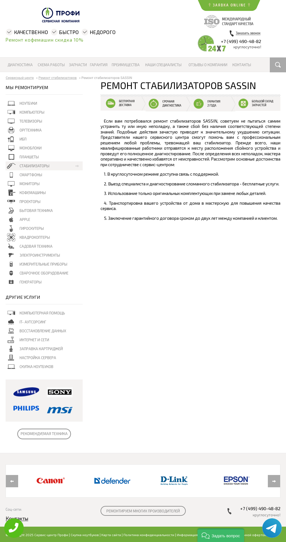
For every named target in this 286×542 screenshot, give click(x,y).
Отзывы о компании (208, 65)
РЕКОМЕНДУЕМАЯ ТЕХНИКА (44, 433)
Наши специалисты (163, 65)
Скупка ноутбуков (85, 535)
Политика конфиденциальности (148, 535)
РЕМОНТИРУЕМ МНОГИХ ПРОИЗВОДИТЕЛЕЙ (143, 511)
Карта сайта (111, 535)
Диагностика (20, 65)
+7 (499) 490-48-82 (241, 41)
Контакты (241, 65)
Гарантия (99, 65)
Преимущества (126, 65)
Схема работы (51, 65)
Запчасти (78, 65)
